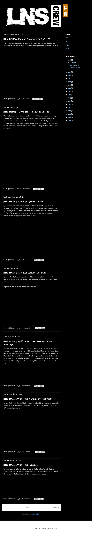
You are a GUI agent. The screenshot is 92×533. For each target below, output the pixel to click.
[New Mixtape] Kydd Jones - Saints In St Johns (27, 111)
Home (27, 508)
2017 (69, 91)
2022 (69, 75)
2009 (69, 117)
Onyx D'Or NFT (25, 356)
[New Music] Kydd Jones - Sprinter (21, 464)
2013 (69, 104)
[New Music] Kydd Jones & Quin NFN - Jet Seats (28, 398)
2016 (69, 95)
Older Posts (55, 508)
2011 (69, 111)
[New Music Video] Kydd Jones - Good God (25, 272)
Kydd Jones (7, 206)
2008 (69, 120)
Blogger (55, 528)
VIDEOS (67, 45)
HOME (67, 38)
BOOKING (68, 49)
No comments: (26, 259)
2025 (69, 60)
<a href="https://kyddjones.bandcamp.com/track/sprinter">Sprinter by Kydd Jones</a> (31, 486)
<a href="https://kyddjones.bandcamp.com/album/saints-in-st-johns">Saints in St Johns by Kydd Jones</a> (31, 138)
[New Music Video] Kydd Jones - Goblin (24, 201)
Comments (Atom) (35, 514)
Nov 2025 (72, 63)
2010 (69, 114)
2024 (69, 72)
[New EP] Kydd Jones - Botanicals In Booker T (27, 38)
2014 (69, 101)
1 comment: (25, 99)
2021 (69, 78)
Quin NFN (25, 405)
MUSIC (67, 41)
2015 (69, 98)
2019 (69, 85)
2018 (69, 88)
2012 (69, 107)
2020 (69, 82)
